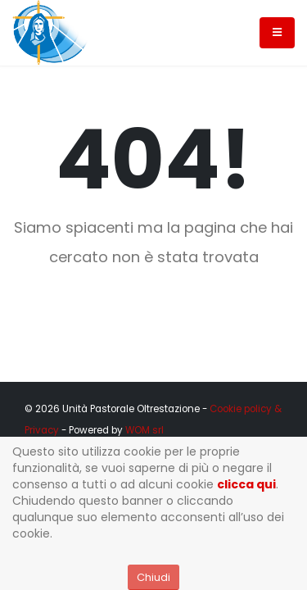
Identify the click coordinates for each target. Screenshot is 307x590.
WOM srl (144, 430)
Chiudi (153, 577)
